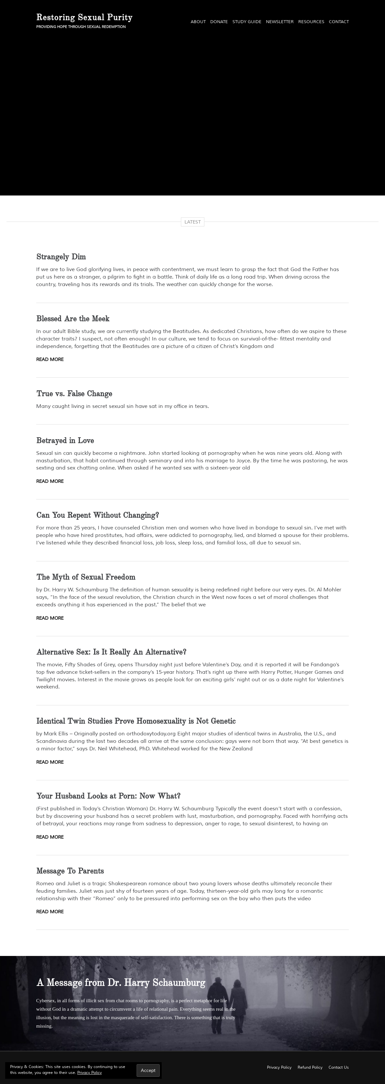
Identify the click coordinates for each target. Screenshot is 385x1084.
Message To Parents (70, 871)
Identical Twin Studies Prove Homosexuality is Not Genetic (135, 721)
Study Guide (246, 21)
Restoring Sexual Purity (84, 17)
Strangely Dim (61, 257)
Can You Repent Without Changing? (97, 515)
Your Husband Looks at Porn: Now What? (108, 796)
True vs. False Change (74, 393)
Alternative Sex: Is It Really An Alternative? (111, 652)
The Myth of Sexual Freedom (85, 577)
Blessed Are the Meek (72, 319)
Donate (219, 21)
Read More (50, 359)
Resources (311, 21)
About (198, 21)
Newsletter (280, 21)
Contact (339, 21)
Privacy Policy (89, 1072)
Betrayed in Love (65, 440)
